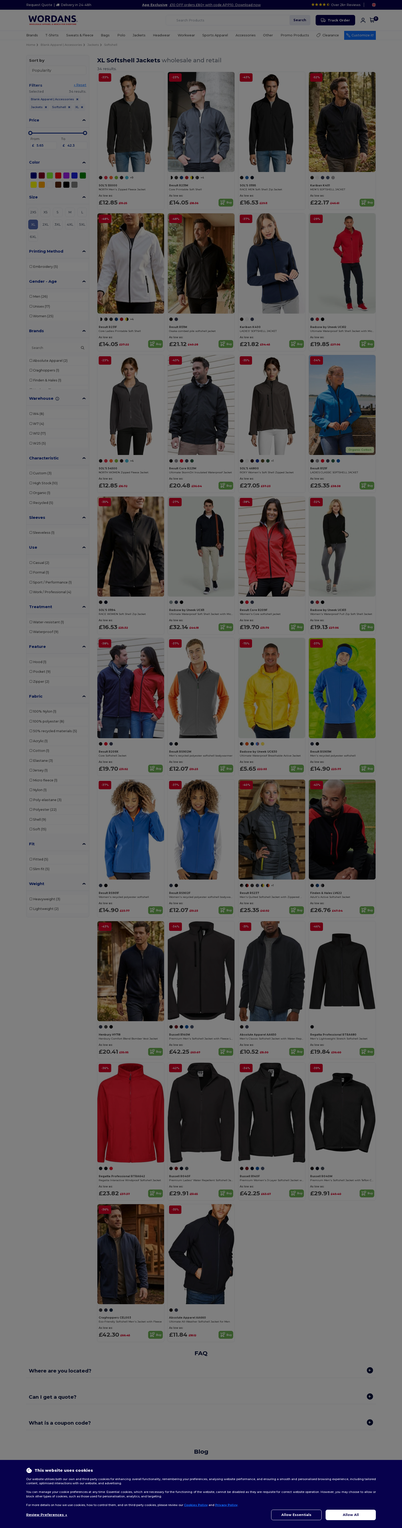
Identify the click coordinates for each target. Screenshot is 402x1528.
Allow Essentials (296, 1515)
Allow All (351, 1515)
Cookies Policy (196, 1505)
